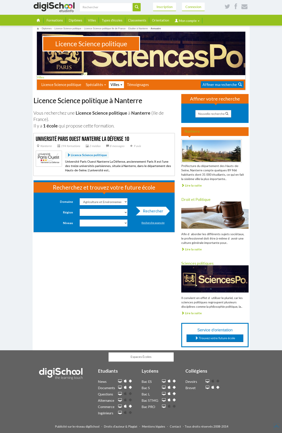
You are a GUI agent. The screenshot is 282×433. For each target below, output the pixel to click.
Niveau (68, 223)
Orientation (160, 20)
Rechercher (151, 211)
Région (68, 212)
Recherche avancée (153, 222)
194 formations (68, 146)
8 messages (115, 146)
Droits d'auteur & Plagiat (120, 426)
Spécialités (96, 84)
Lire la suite (191, 185)
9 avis (135, 146)
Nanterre (44, 146)
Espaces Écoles (141, 357)
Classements (137, 20)
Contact (175, 426)
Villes (92, 20)
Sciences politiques (197, 263)
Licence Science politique (61, 84)
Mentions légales (153, 426)
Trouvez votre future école (215, 338)
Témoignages (138, 84)
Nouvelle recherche (213, 114)
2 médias (93, 146)
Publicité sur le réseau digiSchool (77, 426)
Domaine (66, 201)
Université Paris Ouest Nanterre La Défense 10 (82, 139)
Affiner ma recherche (222, 84)
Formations (54, 20)
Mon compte (187, 21)
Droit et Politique (196, 199)
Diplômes (75, 20)
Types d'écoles (112, 20)
